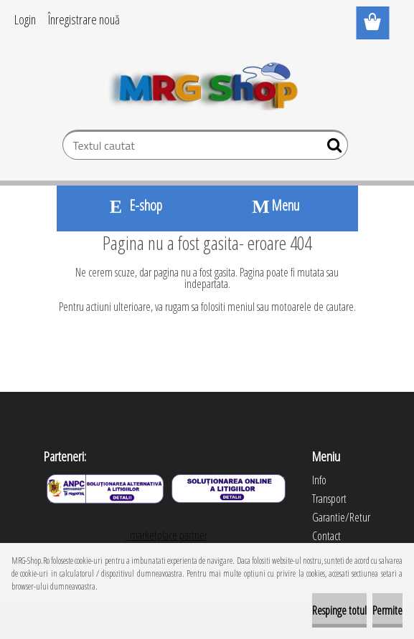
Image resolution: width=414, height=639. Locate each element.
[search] (331, 148)
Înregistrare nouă (84, 19)
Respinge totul (339, 610)
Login (25, 19)
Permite (387, 610)
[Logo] (207, 83)
